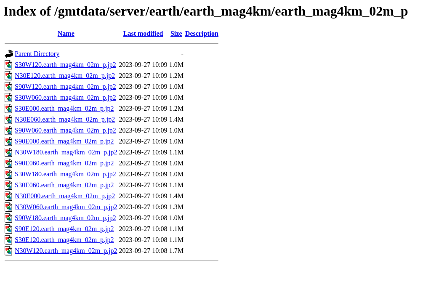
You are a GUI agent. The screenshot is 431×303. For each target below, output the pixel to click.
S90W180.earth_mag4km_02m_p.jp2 (65, 217)
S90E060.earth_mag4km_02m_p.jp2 (64, 163)
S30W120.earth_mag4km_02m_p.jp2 (65, 64)
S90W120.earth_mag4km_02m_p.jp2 (65, 86)
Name (66, 33)
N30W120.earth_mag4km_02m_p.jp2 (66, 250)
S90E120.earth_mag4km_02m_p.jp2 (64, 228)
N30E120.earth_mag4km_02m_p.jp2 (65, 75)
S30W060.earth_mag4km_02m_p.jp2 (65, 97)
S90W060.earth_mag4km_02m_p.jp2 (65, 130)
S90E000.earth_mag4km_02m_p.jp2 (64, 141)
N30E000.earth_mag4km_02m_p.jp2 (65, 195)
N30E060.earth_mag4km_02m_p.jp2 (65, 119)
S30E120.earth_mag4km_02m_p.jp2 (64, 239)
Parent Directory (37, 53)
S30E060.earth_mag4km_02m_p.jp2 (64, 185)
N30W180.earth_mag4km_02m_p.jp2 (66, 152)
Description (201, 33)
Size (176, 33)
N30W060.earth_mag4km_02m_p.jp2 (66, 206)
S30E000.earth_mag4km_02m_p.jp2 (64, 108)
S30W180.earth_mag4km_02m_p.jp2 (65, 174)
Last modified (143, 33)
